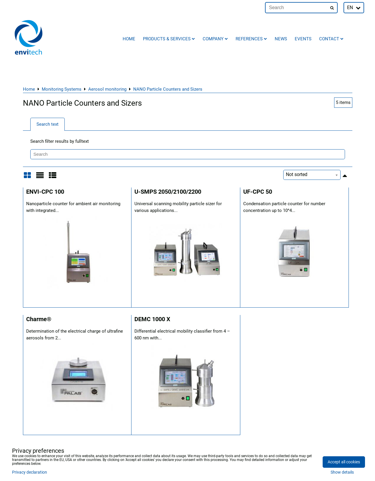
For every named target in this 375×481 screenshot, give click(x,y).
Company (215, 39)
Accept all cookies (344, 462)
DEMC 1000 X (152, 319)
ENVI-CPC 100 (45, 191)
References (251, 39)
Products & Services (169, 39)
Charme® (38, 319)
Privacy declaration (29, 472)
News (281, 39)
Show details (342, 472)
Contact (331, 39)
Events (303, 39)
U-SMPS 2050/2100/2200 (167, 191)
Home (129, 39)
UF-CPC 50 (257, 191)
